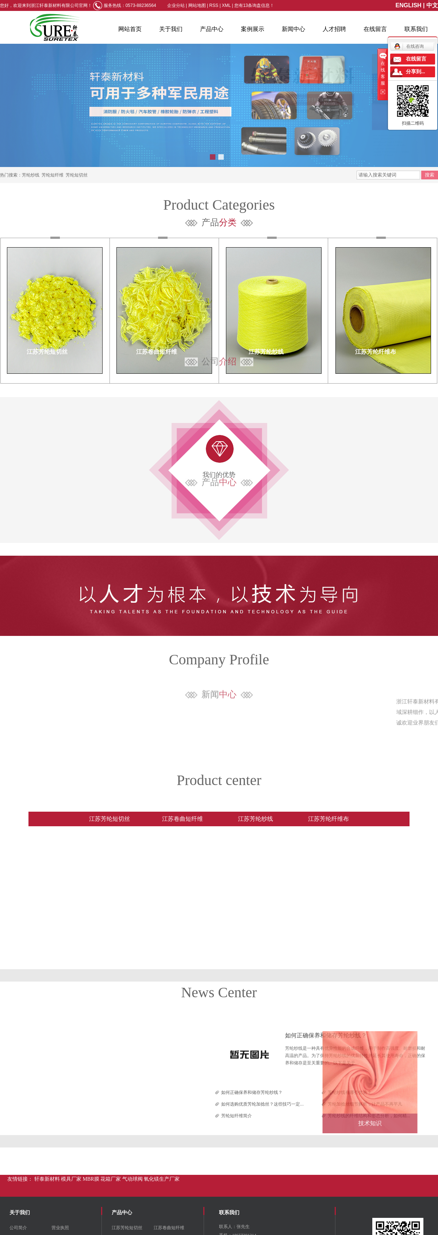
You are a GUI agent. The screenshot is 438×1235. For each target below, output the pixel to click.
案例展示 (252, 29)
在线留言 (375, 29)
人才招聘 (334, 29)
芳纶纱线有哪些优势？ (350, 1092)
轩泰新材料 (47, 1179)
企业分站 (176, 5)
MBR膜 (92, 1179)
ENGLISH (409, 5)
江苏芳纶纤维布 (375, 352)
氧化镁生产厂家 (162, 1179)
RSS (213, 5)
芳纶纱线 (30, 175)
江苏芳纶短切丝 (47, 352)
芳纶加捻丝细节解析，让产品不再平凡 (365, 1104)
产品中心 (211, 29)
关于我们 (170, 29)
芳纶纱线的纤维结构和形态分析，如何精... (369, 1115)
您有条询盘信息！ (254, 5)
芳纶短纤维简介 (236, 1115)
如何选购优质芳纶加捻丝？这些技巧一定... (262, 1104)
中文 (432, 5)
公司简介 (18, 1227)
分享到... (415, 71)
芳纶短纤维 (53, 175)
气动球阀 (133, 1179)
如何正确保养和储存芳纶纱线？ (326, 1035)
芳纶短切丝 (77, 175)
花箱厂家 (111, 1179)
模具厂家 (72, 1179)
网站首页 (130, 29)
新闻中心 (293, 29)
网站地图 (197, 5)
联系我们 (416, 29)
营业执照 (60, 1227)
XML (226, 5)
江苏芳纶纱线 (266, 352)
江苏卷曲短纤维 (156, 352)
